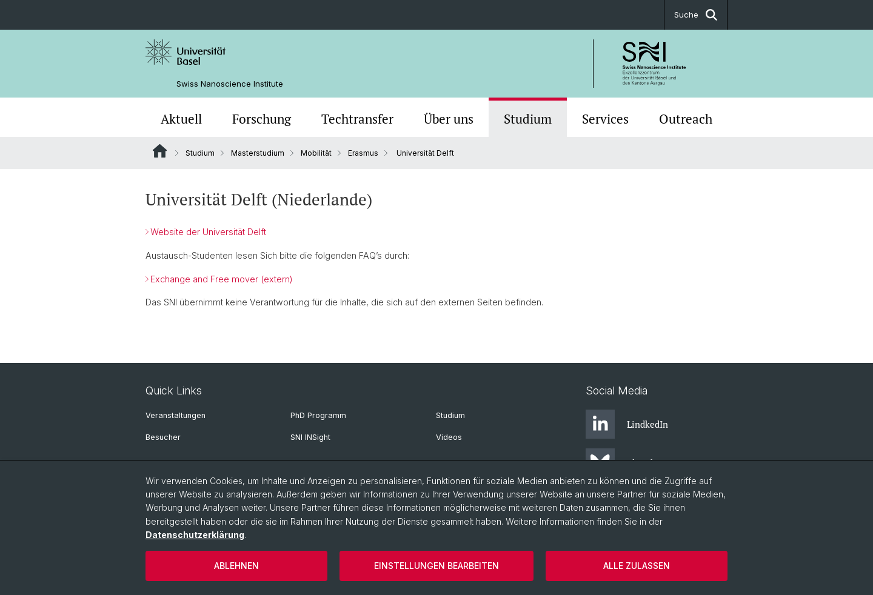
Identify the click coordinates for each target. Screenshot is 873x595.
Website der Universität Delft (208, 232)
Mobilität (316, 153)
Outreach (685, 118)
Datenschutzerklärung (195, 535)
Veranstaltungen (176, 415)
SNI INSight (310, 437)
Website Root (160, 151)
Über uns (448, 118)
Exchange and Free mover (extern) (221, 279)
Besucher (163, 437)
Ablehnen (236, 565)
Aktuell (181, 118)
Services (605, 118)
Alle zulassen (636, 565)
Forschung (261, 118)
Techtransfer (357, 118)
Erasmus (363, 153)
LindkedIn (627, 424)
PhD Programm (318, 415)
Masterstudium (257, 153)
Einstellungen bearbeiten (436, 565)
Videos (449, 437)
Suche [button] (695, 15)
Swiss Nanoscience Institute (229, 83)
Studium (528, 118)
